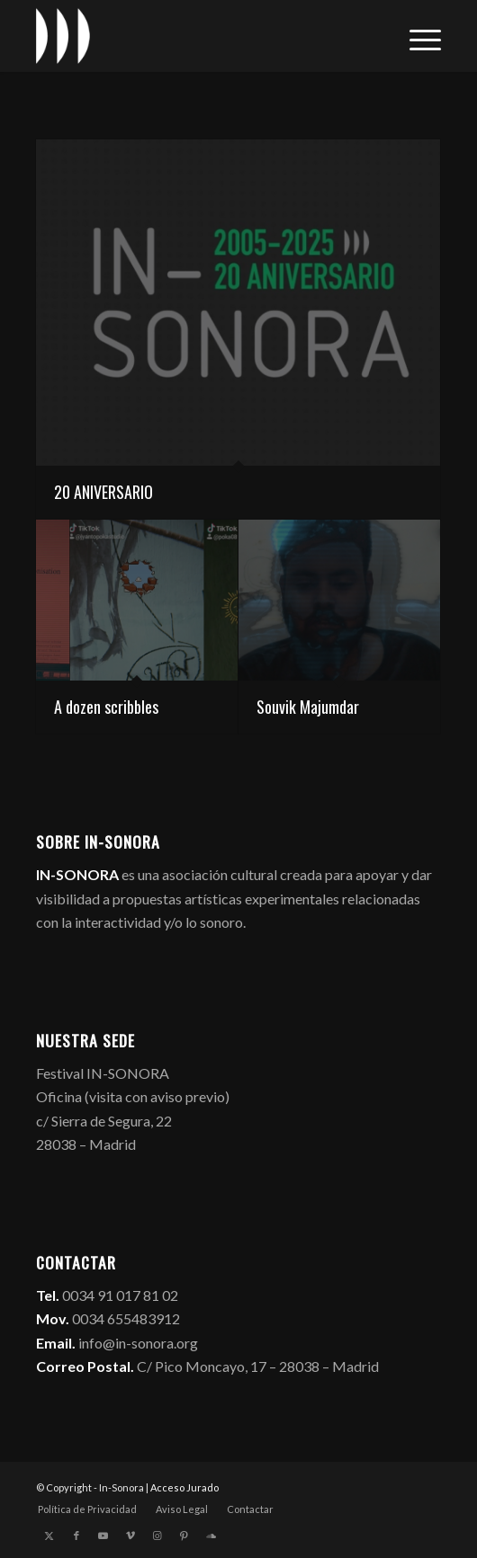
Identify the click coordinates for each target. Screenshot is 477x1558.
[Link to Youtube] (103, 1535)
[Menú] (416, 36)
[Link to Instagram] (157, 1535)
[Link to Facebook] (76, 1535)
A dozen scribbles (106, 706)
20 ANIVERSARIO (103, 491)
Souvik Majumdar (307, 706)
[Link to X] (49, 1535)
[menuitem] (416, 36)
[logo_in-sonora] (198, 36)
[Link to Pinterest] (184, 1535)
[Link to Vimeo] (130, 1535)
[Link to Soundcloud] (211, 1535)
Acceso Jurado (184, 1487)
